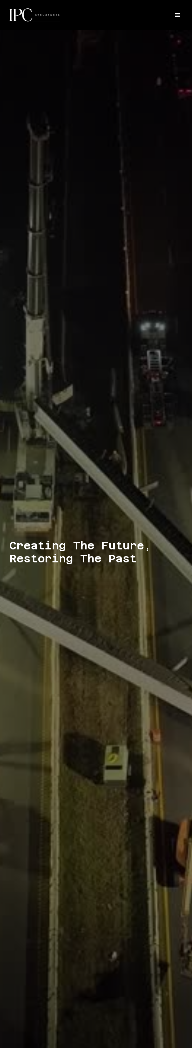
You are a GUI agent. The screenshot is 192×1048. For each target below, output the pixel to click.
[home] (39, 15)
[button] (177, 15)
